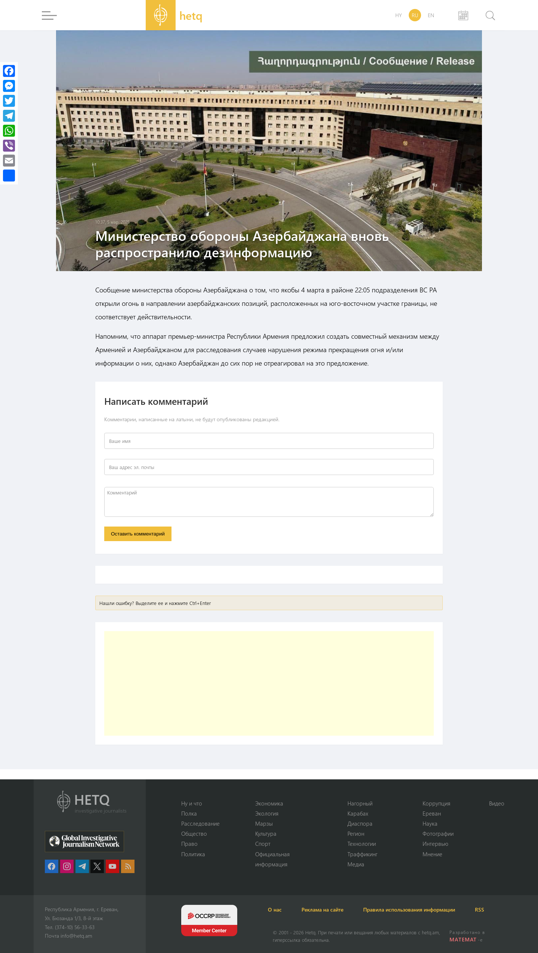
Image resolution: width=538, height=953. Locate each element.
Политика (193, 853)
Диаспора (359, 823)
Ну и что (191, 802)
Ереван (432, 812)
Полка (189, 812)
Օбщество (194, 833)
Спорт (262, 843)
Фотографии (438, 833)
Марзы (264, 823)
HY (398, 15)
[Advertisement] (269, 685)
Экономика (269, 802)
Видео (496, 802)
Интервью (435, 843)
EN (431, 15)
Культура (265, 833)
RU (415, 15)
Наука (430, 823)
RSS (496, 909)
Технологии (361, 843)
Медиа (355, 864)
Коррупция (436, 802)
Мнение (432, 853)
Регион (355, 833)
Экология (266, 812)
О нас (280, 909)
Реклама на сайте (331, 909)
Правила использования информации (422, 909)
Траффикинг (362, 853)
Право (189, 843)
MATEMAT (463, 939)
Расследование (200, 823)
